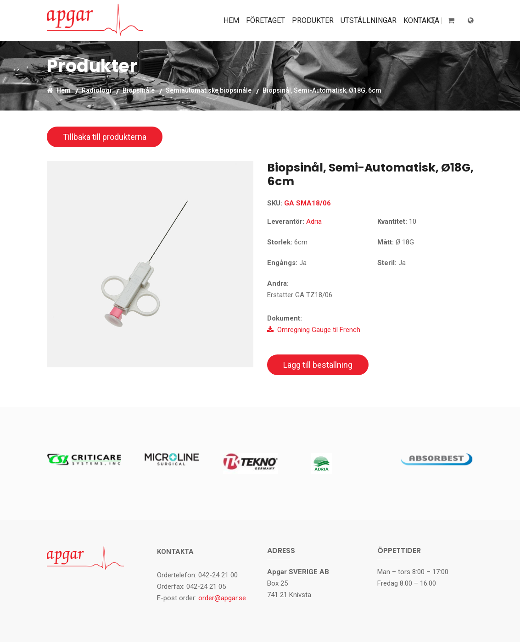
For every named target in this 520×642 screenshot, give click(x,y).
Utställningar (369, 20)
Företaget (265, 20)
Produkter (313, 20)
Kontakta (421, 20)
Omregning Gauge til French (313, 330)
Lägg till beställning (317, 365)
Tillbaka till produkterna (104, 137)
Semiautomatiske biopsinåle (209, 90)
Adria (314, 221)
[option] (150, 264)
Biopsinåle (139, 90)
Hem (231, 20)
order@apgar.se (222, 598)
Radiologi (97, 90)
